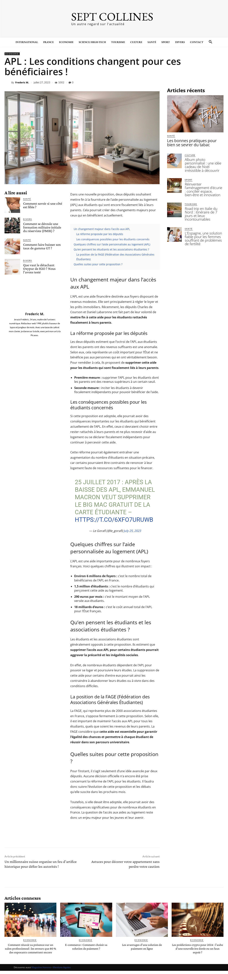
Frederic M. (22, 82)
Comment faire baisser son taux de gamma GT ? (42, 246)
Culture (190, 154)
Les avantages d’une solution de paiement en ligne (142, 946)
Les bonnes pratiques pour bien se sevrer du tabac (194, 142)
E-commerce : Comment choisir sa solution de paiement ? (86, 946)
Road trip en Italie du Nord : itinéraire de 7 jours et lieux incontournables (203, 200)
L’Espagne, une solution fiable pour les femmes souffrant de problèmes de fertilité (203, 220)
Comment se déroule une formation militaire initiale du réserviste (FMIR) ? (42, 227)
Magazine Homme (41, 970)
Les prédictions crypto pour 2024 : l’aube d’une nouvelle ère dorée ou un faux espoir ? (197, 948)
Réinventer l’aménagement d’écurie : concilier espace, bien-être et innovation (202, 181)
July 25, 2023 (132, 531)
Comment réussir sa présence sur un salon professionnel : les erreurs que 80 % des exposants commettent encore (30, 950)
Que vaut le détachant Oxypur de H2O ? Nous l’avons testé (39, 268)
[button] (210, 42)
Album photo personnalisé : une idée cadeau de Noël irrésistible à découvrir (203, 161)
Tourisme (191, 192)
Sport (188, 173)
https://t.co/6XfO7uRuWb (114, 519)
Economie (12, 53)
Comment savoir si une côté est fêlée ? (42, 205)
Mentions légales (62, 970)
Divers (27, 219)
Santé (27, 199)
